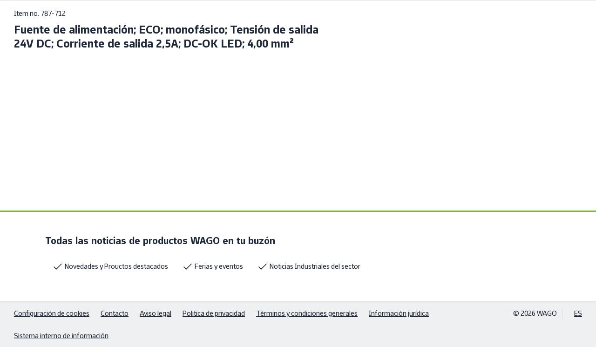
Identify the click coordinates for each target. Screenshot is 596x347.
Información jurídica (399, 313)
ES (578, 313)
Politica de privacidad (214, 313)
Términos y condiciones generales (307, 313)
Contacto (115, 313)
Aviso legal (155, 313)
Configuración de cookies (51, 313)
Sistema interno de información (61, 336)
